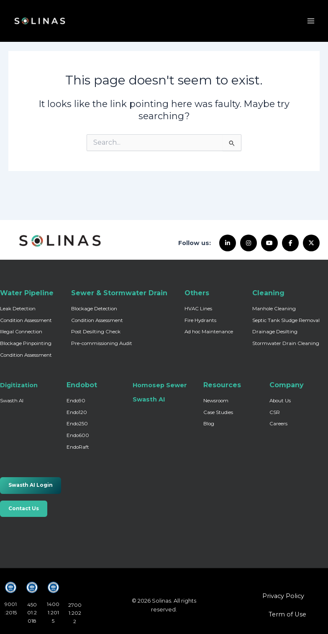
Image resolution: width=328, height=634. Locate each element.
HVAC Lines (198, 309)
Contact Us (23, 508)
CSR (274, 412)
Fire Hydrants (200, 320)
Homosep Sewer (160, 385)
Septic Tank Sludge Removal (286, 320)
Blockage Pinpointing (25, 343)
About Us (280, 401)
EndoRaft (78, 447)
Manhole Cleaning (274, 309)
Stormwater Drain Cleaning (285, 343)
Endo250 (77, 424)
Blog (208, 424)
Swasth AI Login (30, 485)
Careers (278, 424)
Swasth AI (11, 401)
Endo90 (76, 401)
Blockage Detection (94, 309)
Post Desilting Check (95, 332)
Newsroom (215, 401)
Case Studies (218, 412)
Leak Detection (18, 309)
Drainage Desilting (274, 332)
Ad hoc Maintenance (208, 332)
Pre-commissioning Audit (101, 343)
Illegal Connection (21, 332)
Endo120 (77, 412)
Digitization (19, 385)
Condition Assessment (26, 320)
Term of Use (287, 614)
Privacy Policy (283, 596)
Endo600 (78, 435)
